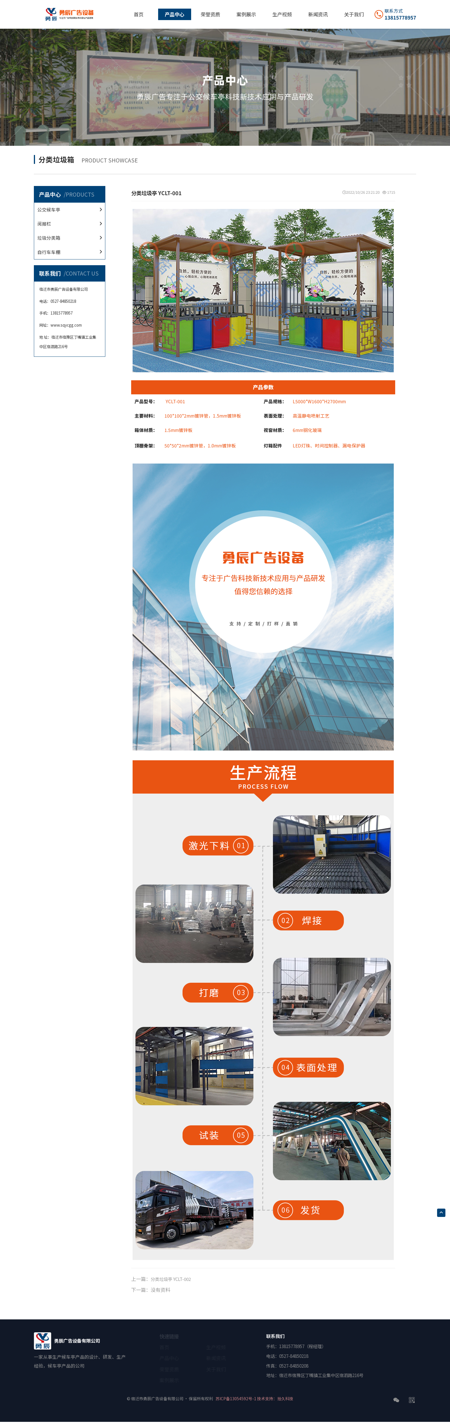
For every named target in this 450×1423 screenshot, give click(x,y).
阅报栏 (47, 223)
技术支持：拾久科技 (290, 1395)
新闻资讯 (318, 14)
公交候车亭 (53, 206)
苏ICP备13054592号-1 (242, 1395)
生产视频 (282, 14)
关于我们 (354, 14)
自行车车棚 (53, 257)
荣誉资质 (210, 14)
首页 (138, 14)
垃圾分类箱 (53, 240)
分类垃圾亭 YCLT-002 (174, 1280)
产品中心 (174, 14)
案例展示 (246, 14)
